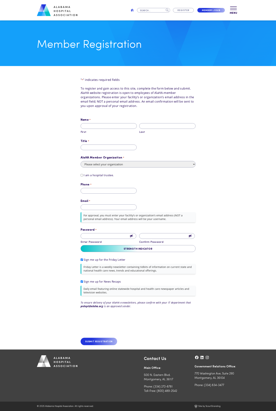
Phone (86, 184)
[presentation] (108, 324)
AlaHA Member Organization (102, 157)
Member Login (211, 10)
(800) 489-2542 (167, 391)
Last (142, 132)
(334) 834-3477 (214, 385)
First (83, 132)
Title (85, 141)
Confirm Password (151, 241)
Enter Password (91, 241)
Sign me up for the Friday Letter (104, 259)
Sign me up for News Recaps (102, 281)
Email (85, 201)
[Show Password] (131, 236)
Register (183, 10)
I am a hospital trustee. (99, 175)
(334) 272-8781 (163, 386)
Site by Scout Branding (207, 406)
